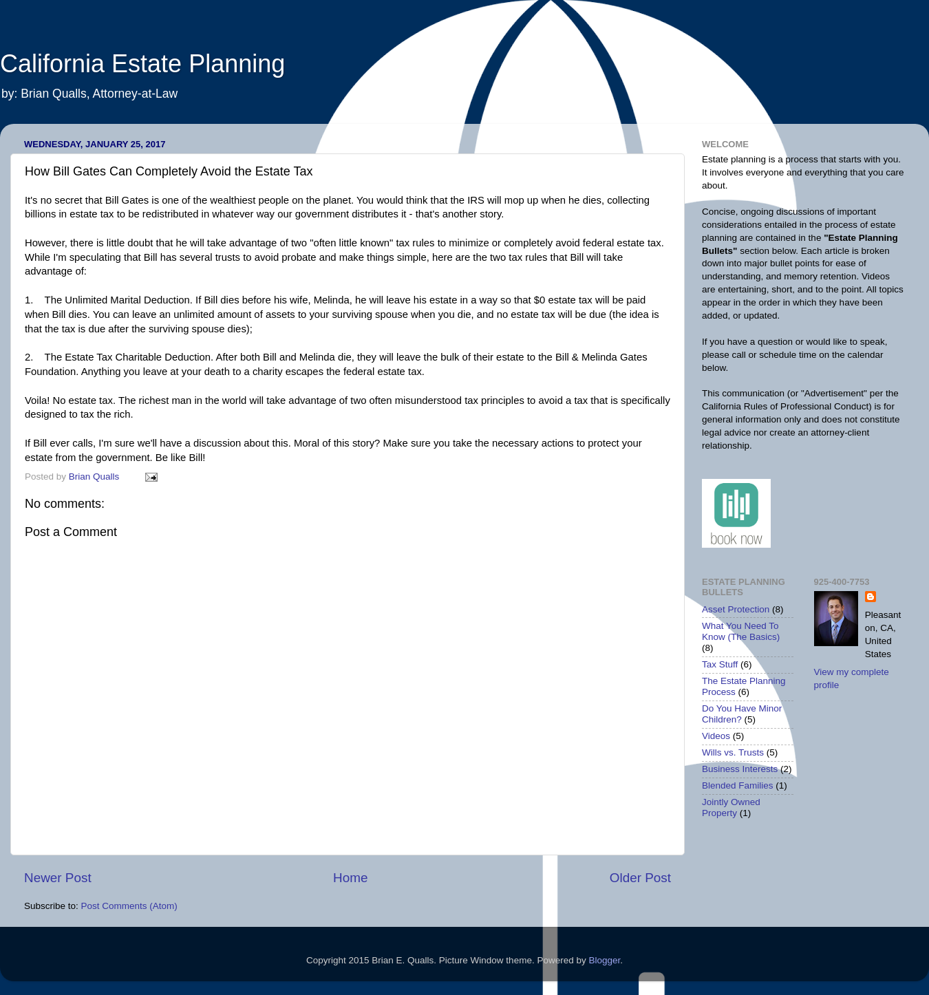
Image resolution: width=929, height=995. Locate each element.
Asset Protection (735, 609)
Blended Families (737, 785)
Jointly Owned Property (731, 807)
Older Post (640, 877)
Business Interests (740, 769)
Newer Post (58, 877)
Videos (716, 736)
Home (350, 877)
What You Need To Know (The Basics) (741, 631)
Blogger (604, 960)
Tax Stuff (720, 664)
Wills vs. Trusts (733, 752)
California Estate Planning (142, 64)
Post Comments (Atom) (129, 906)
